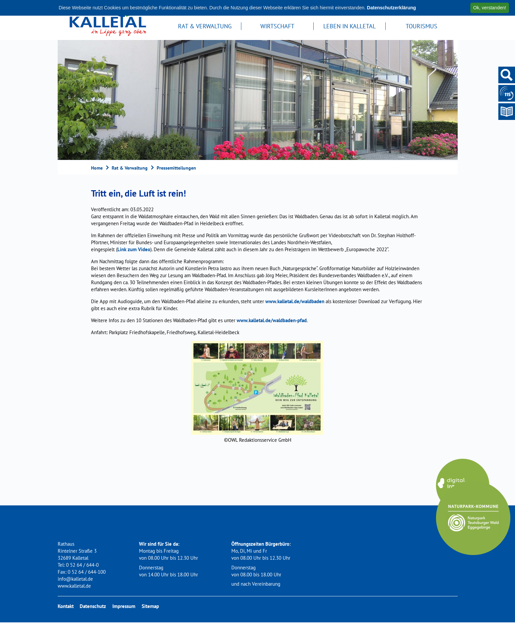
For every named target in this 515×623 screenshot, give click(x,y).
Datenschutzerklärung (391, 7)
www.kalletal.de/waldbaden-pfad (272, 320)
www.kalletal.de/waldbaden (294, 301)
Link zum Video (133, 249)
